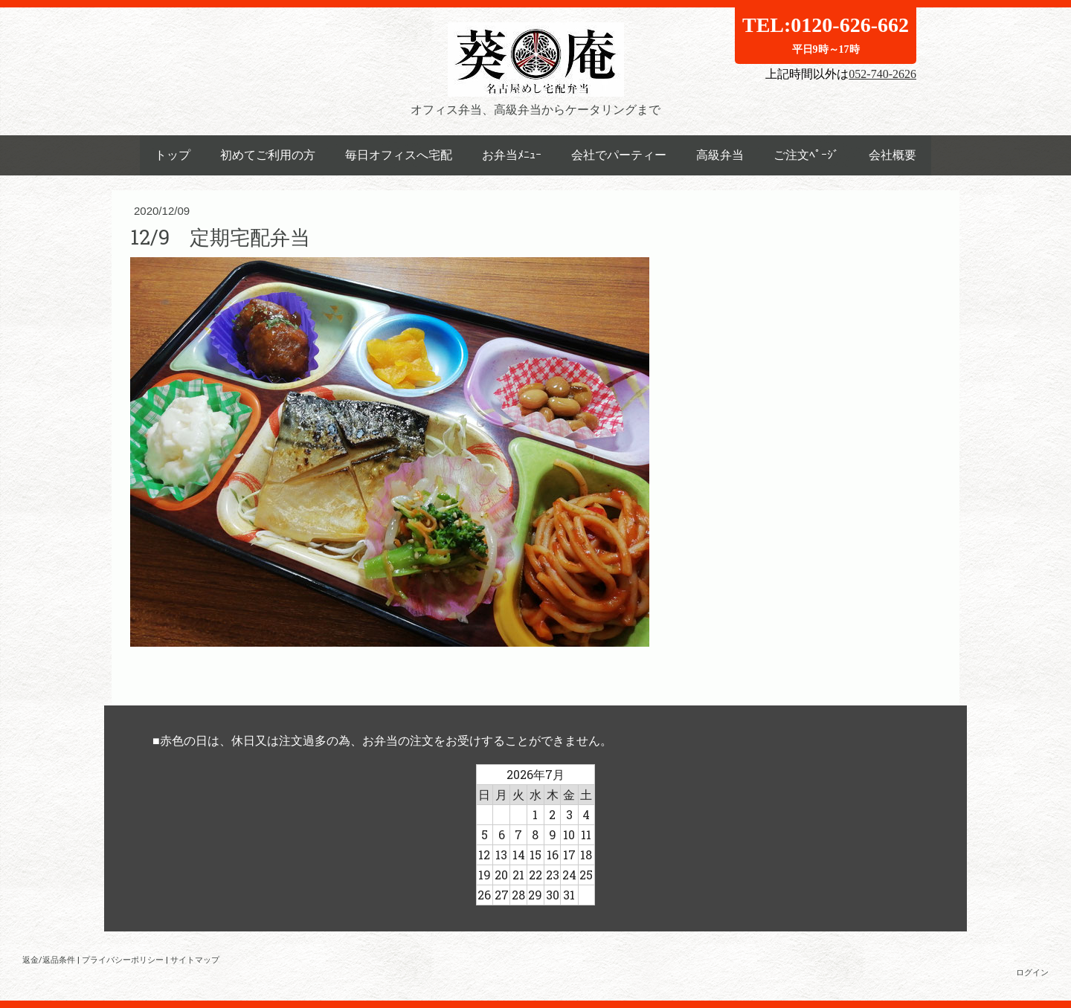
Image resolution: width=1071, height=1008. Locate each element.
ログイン (1032, 972)
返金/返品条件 (48, 959)
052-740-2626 (882, 74)
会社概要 (892, 155)
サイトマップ (194, 959)
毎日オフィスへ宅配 (398, 155)
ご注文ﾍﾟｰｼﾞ (806, 155)
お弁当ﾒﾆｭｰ (511, 155)
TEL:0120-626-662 (825, 34)
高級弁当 (720, 155)
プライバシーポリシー (123, 959)
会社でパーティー (618, 155)
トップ (172, 155)
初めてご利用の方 (267, 155)
